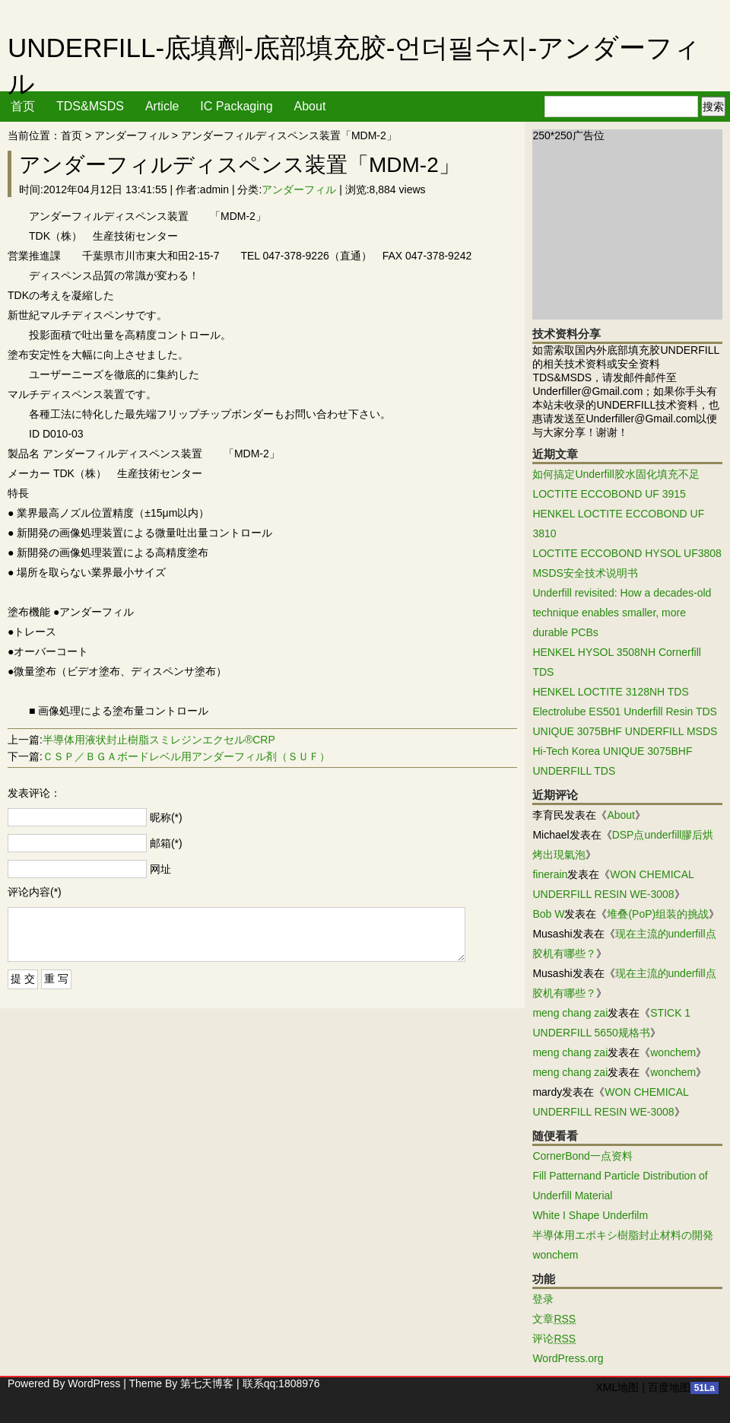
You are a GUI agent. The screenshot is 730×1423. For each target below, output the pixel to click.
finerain (549, 874)
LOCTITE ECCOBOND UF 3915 (609, 494)
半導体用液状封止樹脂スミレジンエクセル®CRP (159, 740)
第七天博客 (206, 1383)
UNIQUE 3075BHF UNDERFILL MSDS (624, 731)
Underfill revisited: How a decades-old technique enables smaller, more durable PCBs (621, 612)
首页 (23, 106)
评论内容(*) (35, 892)
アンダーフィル (131, 135)
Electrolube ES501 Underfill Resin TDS (624, 711)
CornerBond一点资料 (582, 1156)
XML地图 (617, 1387)
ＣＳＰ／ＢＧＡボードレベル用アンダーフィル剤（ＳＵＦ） (186, 756)
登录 (543, 1299)
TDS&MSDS (90, 106)
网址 (160, 869)
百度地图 (669, 1387)
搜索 (713, 106)
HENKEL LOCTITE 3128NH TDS (610, 692)
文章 (554, 1319)
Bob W (548, 914)
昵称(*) (166, 817)
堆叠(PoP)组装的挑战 (658, 914)
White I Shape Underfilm (590, 1215)
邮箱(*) (166, 843)
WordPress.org (567, 1358)
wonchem (673, 1052)
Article (162, 106)
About (310, 106)
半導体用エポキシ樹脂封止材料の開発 (622, 1235)
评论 (554, 1338)
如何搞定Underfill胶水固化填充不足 (615, 474)
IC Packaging (236, 106)
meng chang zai (570, 1013)
